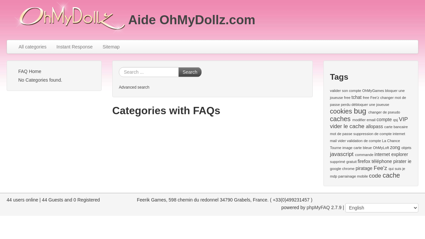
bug (360, 111)
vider (342, 141)
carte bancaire (396, 127)
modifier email (364, 120)
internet (399, 134)
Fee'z (380, 168)
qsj (395, 120)
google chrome (342, 169)
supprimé (337, 162)
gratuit (351, 162)
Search (190, 72)
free (347, 98)
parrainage (347, 176)
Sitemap (111, 46)
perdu (346, 105)
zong (395, 147)
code (375, 176)
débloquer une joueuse (370, 105)
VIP (403, 119)
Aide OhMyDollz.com (191, 20)
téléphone (382, 161)
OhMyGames (373, 91)
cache (391, 175)
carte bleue (363, 148)
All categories (32, 46)
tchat (357, 97)
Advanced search (134, 87)
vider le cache (347, 126)
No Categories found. (40, 80)
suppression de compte (372, 134)
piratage (364, 168)
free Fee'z (371, 98)
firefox (364, 161)
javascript (342, 154)
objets (406, 148)
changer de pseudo (384, 112)
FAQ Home (29, 71)
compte (384, 119)
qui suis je (397, 169)
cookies (341, 111)
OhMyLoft (381, 148)
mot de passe (341, 134)
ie (409, 161)
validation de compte (364, 141)
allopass (374, 126)
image (347, 148)
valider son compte (345, 91)
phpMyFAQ (318, 207)
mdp (333, 176)
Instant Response (74, 46)
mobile (362, 176)
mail (333, 141)
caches (340, 118)
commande (364, 155)
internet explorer (391, 154)
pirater (400, 161)
